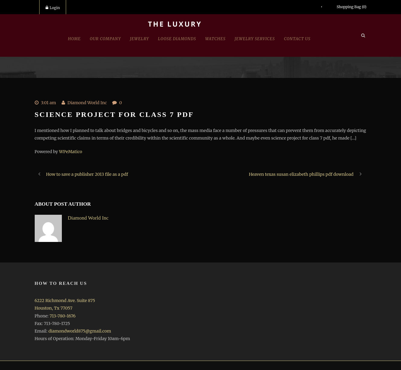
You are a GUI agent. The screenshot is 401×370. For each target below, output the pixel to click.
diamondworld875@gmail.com (79, 331)
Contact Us (297, 38)
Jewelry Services (255, 38)
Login (53, 7)
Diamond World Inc (87, 102)
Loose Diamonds (177, 38)
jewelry (139, 38)
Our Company (105, 38)
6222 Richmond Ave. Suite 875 (65, 300)
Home (74, 38)
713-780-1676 (62, 316)
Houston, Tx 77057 (53, 308)
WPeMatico (70, 151)
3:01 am (48, 102)
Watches (215, 38)
